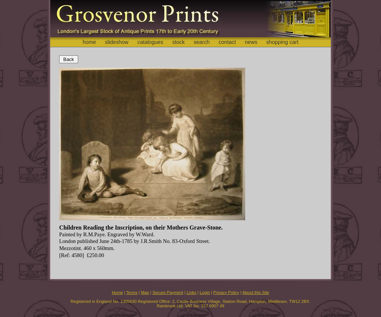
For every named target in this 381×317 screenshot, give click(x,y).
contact (227, 42)
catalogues (150, 42)
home (89, 42)
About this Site (255, 292)
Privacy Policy (226, 292)
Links (191, 292)
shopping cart (282, 42)
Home (117, 292)
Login (205, 292)
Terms (131, 292)
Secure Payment (168, 292)
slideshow (116, 42)
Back (68, 59)
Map (145, 292)
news (251, 42)
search (201, 42)
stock (178, 42)
